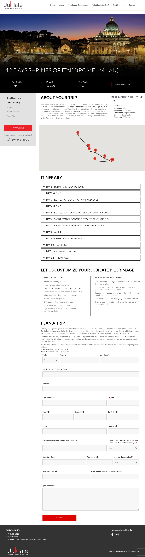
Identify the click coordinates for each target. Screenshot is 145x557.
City (111, 398)
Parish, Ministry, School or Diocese (56, 369)
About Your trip (14, 102)
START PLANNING (122, 84)
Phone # (112, 426)
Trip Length (92, 457)
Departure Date (49, 457)
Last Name (104, 355)
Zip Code (113, 412)
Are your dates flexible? (123, 457)
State (46, 412)
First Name (64, 355)
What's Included (13, 112)
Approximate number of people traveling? (107, 471)
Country (79, 412)
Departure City (49, 471)
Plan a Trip (11, 116)
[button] (94, 159)
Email (45, 426)
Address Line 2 (48, 398)
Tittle (44, 355)
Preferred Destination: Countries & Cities (59, 440)
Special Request (48, 486)
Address (46, 383)
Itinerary (10, 107)
